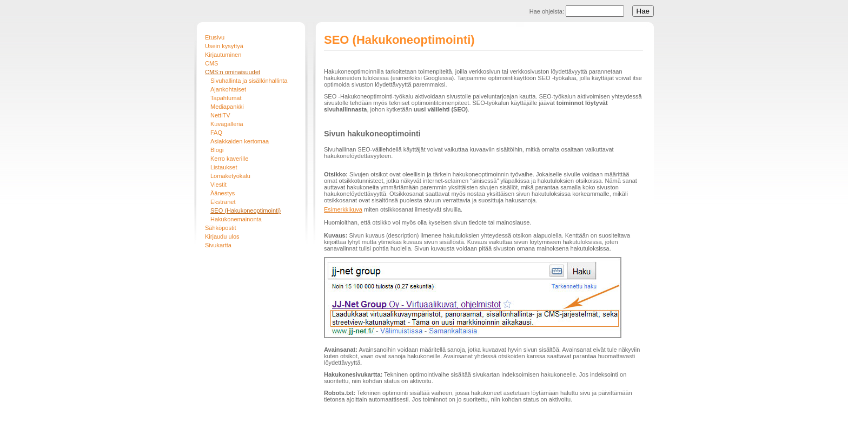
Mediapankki (227, 106)
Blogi (216, 150)
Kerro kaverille (229, 158)
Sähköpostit (220, 228)
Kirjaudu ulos (222, 236)
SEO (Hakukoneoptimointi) (245, 210)
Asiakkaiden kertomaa (239, 141)
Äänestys (222, 193)
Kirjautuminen (223, 54)
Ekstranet (222, 202)
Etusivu (214, 37)
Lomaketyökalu (230, 176)
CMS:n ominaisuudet (232, 72)
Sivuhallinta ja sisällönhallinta (248, 80)
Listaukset (223, 167)
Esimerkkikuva (343, 209)
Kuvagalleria (226, 124)
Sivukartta (218, 245)
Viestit (218, 184)
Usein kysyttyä (224, 46)
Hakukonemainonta (236, 219)
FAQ (216, 132)
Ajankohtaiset (228, 89)
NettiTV (220, 115)
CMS (211, 63)
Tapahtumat (225, 98)
